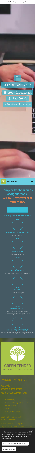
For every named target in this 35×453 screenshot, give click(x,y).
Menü (32, 181)
